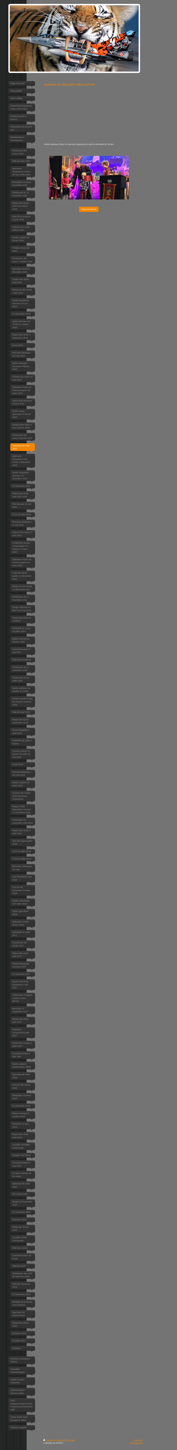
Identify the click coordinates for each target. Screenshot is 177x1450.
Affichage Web (136, 1443)
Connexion (138, 1440)
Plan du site (70, 1440)
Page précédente (88, 209)
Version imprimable (53, 1440)
